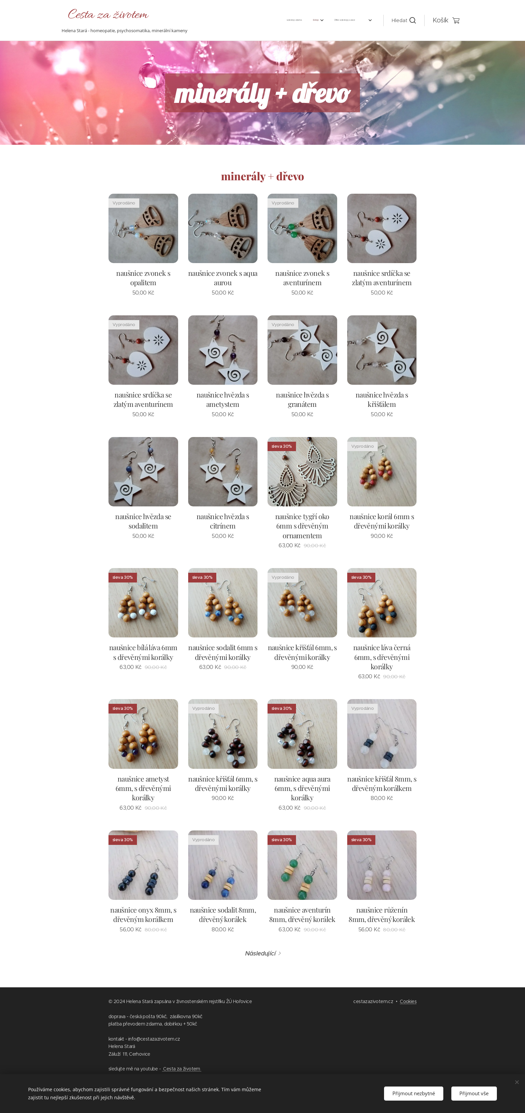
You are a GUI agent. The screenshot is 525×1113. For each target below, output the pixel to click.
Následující (260, 953)
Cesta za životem (181, 1069)
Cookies (408, 1001)
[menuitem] (248, 20)
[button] (403, 20)
